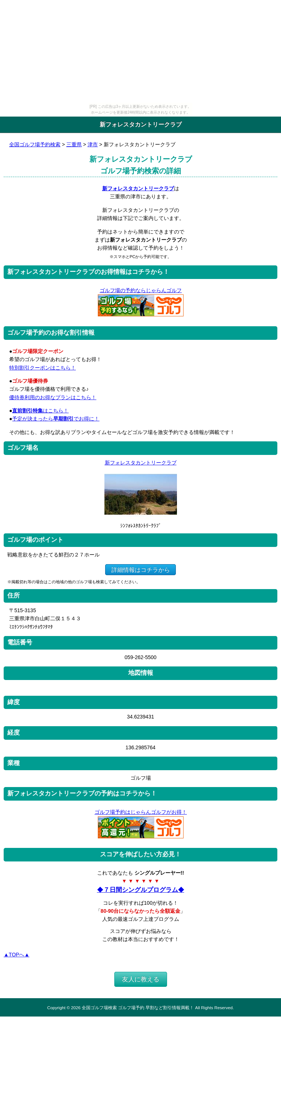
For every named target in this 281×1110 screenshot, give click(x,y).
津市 (93, 144)
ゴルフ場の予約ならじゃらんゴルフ (140, 290)
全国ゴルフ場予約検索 (34, 144)
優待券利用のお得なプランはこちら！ (52, 397)
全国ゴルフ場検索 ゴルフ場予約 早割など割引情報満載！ (138, 1007)
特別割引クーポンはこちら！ (42, 368)
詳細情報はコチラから (140, 569)
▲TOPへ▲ (16, 955)
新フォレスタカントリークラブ (138, 188)
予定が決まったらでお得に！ (55, 419)
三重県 (74, 144)
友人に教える (140, 979)
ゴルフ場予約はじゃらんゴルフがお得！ (140, 812)
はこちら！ (40, 411)
